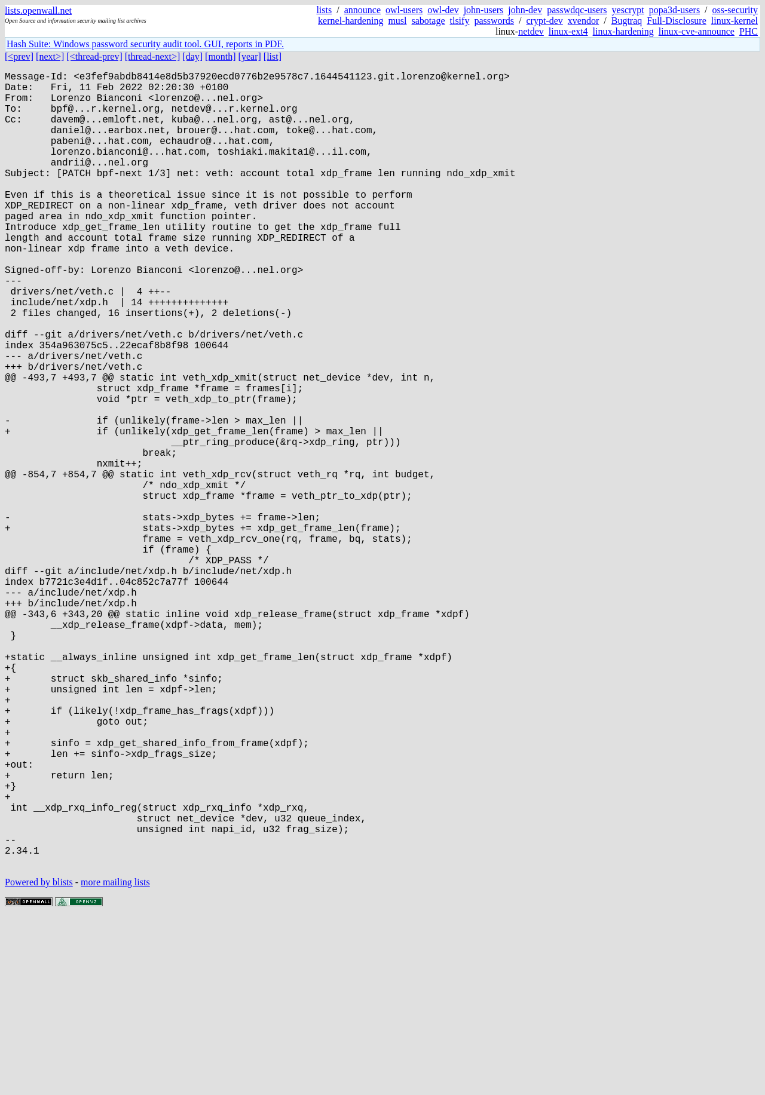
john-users (484, 10)
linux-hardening (623, 31)
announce (362, 10)
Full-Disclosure (676, 21)
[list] (272, 56)
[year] (249, 56)
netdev (531, 31)
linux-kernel (734, 21)
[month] (220, 56)
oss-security (735, 10)
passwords (494, 21)
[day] (192, 56)
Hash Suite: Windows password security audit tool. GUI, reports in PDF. (145, 44)
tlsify (459, 21)
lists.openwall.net (38, 10)
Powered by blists (39, 1059)
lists (324, 10)
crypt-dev (545, 21)
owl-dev (442, 10)
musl (397, 21)
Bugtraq (626, 21)
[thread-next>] (152, 56)
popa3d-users (674, 10)
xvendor (583, 21)
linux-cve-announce (697, 31)
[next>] (50, 56)
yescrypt (628, 10)
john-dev (525, 10)
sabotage (428, 21)
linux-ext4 (568, 31)
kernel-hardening (350, 21)
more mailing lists (115, 1059)
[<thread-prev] (94, 56)
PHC (748, 31)
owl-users (404, 10)
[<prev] (19, 56)
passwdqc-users (577, 10)
